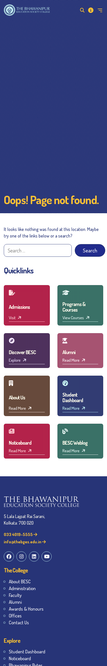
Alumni (15, 602)
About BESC (20, 581)
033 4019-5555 (20, 534)
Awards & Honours (26, 609)
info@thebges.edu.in (25, 541)
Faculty (15, 595)
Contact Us (19, 622)
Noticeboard (20, 658)
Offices (15, 615)
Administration (22, 588)
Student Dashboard (27, 651)
